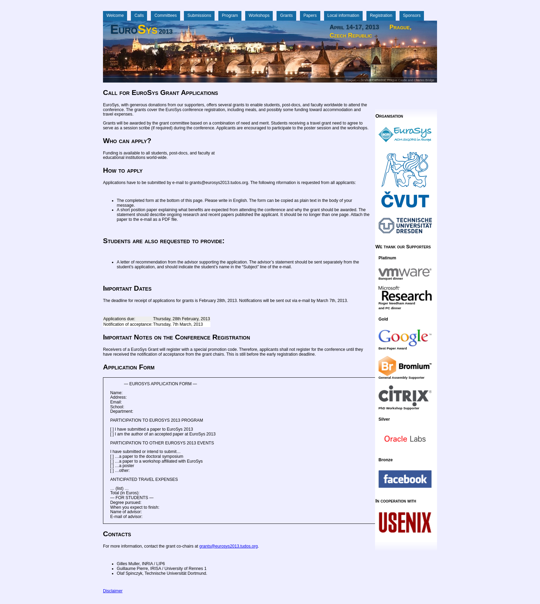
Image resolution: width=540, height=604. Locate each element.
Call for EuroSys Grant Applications (160, 92)
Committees (165, 15)
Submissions (199, 15)
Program (230, 15)
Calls (139, 15)
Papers (310, 15)
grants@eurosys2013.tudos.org (228, 546)
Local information (344, 15)
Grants (286, 15)
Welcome (115, 15)
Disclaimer (113, 591)
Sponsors (411, 15)
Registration (381, 15)
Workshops (259, 15)
